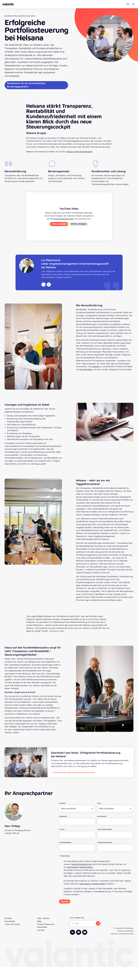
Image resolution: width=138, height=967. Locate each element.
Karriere (41, 930)
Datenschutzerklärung (81, 864)
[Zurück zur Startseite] (8, 4)
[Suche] (128, 4)
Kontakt (8, 918)
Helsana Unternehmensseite (79, 151)
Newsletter (42, 927)
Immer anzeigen (78, 224)
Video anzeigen (59, 224)
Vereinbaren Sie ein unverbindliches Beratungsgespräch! (26, 85)
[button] (133, 4)
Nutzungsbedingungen (63, 218)
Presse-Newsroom (45, 924)
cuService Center (12, 924)
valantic (95, 366)
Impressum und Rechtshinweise (122, 934)
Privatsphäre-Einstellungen (123, 928)
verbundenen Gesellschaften (80, 867)
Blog (39, 921)
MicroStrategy (86, 369)
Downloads (10, 921)
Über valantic (43, 918)
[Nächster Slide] (49, 284)
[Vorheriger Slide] (43, 284)
